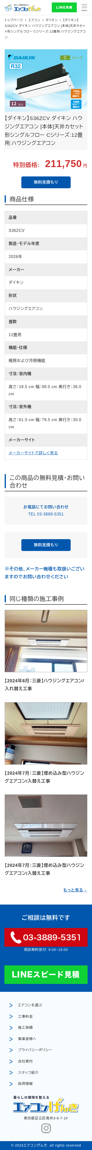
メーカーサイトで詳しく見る (33, 453)
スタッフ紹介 (28, 1073)
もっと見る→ (75, 890)
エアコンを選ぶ (30, 1005)
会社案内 (25, 1061)
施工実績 (25, 1028)
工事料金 (25, 1016)
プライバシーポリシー (35, 1050)
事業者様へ (27, 1039)
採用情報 (25, 1084)
